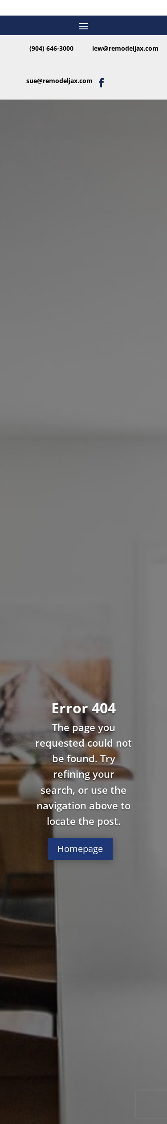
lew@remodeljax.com (125, 48)
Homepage (80, 849)
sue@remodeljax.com (59, 80)
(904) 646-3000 (51, 48)
